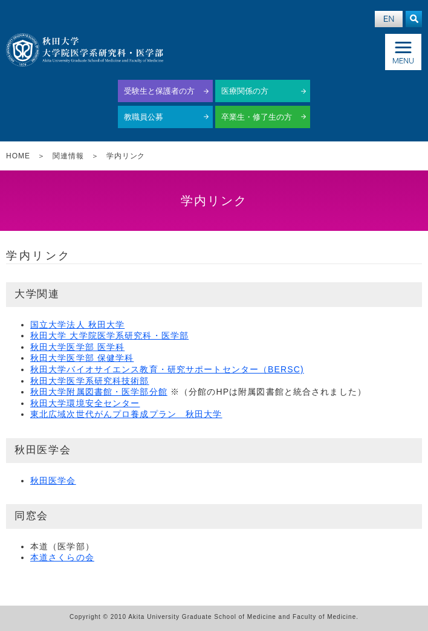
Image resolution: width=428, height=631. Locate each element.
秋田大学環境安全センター (85, 403)
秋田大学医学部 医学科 (77, 347)
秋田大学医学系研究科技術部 (89, 381)
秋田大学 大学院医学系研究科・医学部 (109, 335)
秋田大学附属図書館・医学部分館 (98, 391)
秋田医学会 (53, 480)
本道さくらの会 (62, 557)
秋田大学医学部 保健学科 (82, 358)
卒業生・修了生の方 (256, 116)
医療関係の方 (244, 90)
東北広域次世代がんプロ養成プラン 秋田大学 (126, 414)
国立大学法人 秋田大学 (77, 324)
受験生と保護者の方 (159, 90)
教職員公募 (143, 116)
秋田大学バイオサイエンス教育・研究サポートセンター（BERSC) (167, 369)
